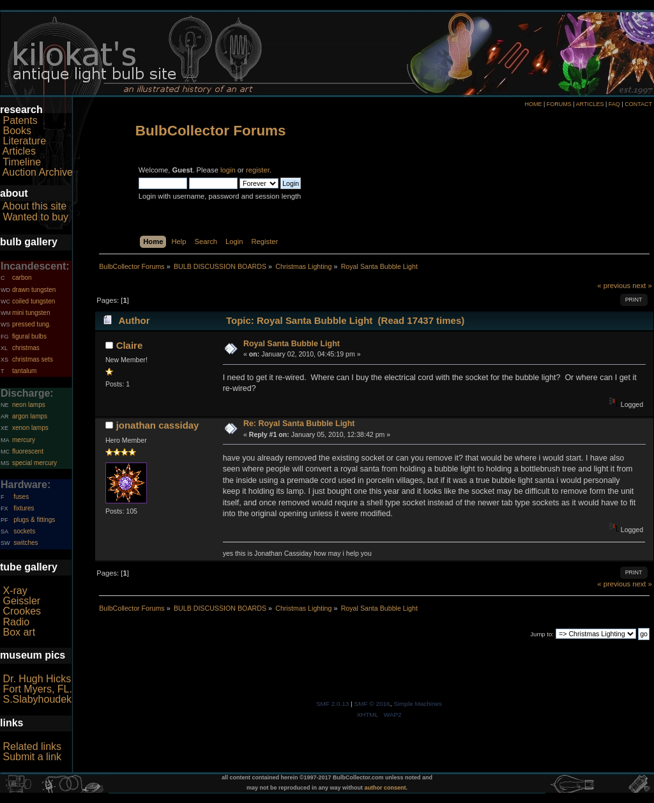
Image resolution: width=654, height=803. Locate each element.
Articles (19, 151)
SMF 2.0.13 (332, 703)
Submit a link (32, 756)
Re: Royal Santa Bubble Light (299, 423)
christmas (26, 347)
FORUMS (559, 104)
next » (642, 285)
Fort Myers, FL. (37, 689)
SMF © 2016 (372, 703)
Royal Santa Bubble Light (291, 343)
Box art (19, 632)
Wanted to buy (35, 216)
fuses (21, 496)
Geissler (21, 600)
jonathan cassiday (157, 425)
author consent (385, 787)
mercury (23, 439)
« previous (613, 285)
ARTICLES (590, 104)
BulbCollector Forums (210, 131)
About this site (35, 206)
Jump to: (542, 634)
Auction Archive (38, 172)
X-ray (15, 590)
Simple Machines (417, 703)
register (258, 170)
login (228, 170)
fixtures (23, 508)
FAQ (614, 104)
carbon (22, 277)
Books (17, 130)
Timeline (22, 162)
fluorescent (27, 451)
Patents (20, 120)
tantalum (24, 370)
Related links (32, 746)
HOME (533, 104)
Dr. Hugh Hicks (37, 678)
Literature (24, 140)
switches (25, 542)
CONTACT (638, 104)
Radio (16, 621)
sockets (24, 531)
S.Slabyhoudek (37, 699)
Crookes (22, 611)
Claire (129, 345)
